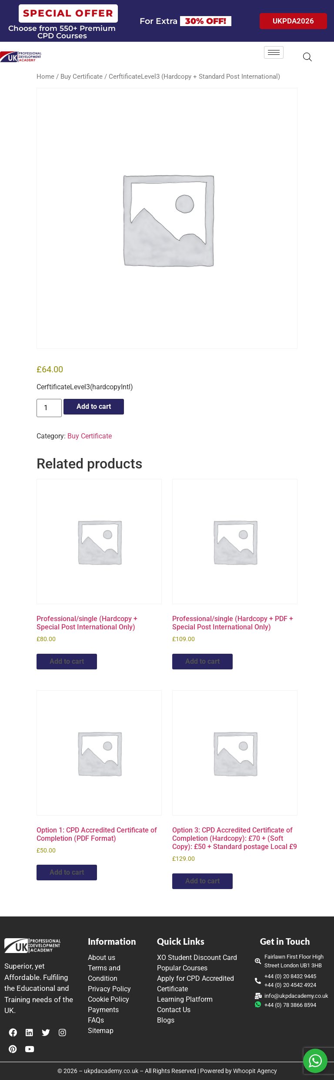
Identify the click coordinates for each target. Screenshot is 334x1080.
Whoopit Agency (255, 1070)
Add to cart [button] (67, 661)
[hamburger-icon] (274, 52)
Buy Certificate (81, 76)
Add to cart (94, 406)
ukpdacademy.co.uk (111, 1070)
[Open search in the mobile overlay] (307, 57)
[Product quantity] (49, 408)
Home (45, 76)
